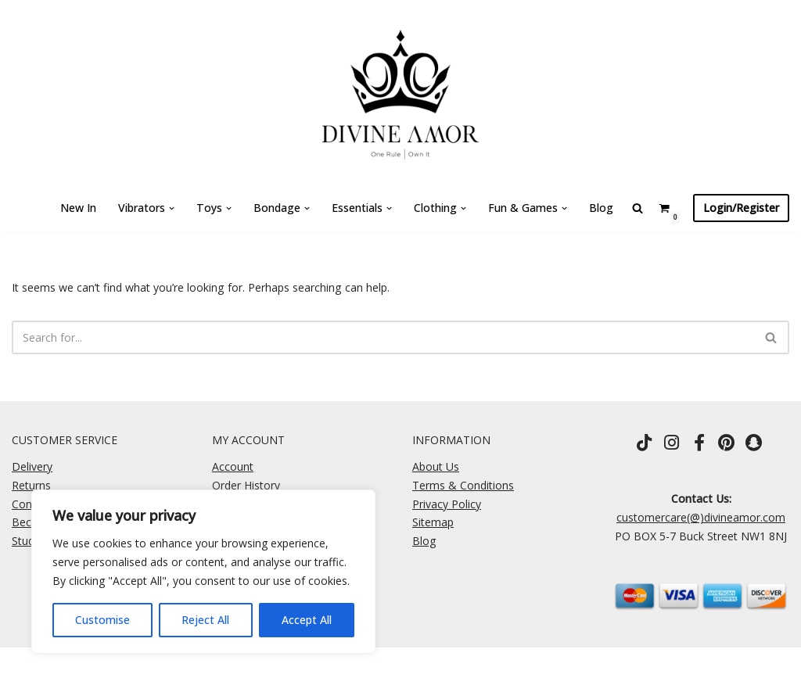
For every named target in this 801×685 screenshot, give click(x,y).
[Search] (383, 337)
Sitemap (433, 522)
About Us (435, 466)
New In (79, 207)
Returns (31, 485)
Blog (601, 207)
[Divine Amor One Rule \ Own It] (400, 92)
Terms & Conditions (463, 485)
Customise (102, 619)
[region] (203, 572)
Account (232, 466)
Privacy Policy (446, 504)
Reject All (205, 619)
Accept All (307, 619)
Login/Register (741, 207)
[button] (172, 208)
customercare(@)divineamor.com (700, 517)
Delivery (32, 466)
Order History (246, 485)
